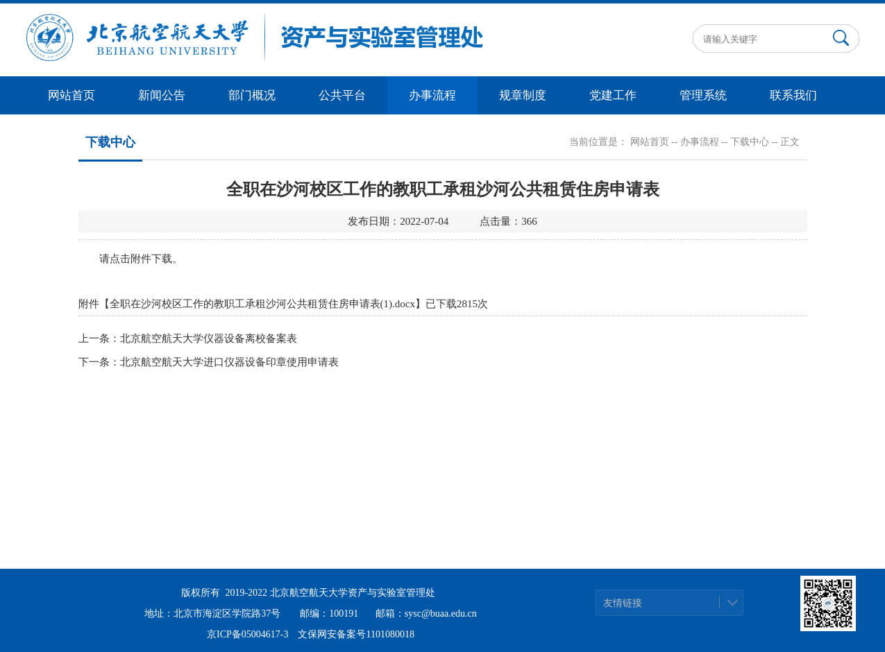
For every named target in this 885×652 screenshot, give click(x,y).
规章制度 (522, 95)
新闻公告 (161, 95)
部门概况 (252, 95)
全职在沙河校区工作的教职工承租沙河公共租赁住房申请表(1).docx (262, 303)
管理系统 (703, 95)
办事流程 (432, 95)
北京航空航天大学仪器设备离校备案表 (208, 338)
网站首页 (71, 95)
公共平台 (342, 95)
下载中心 (749, 142)
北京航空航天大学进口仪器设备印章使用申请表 (229, 362)
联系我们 (793, 95)
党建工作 (613, 95)
